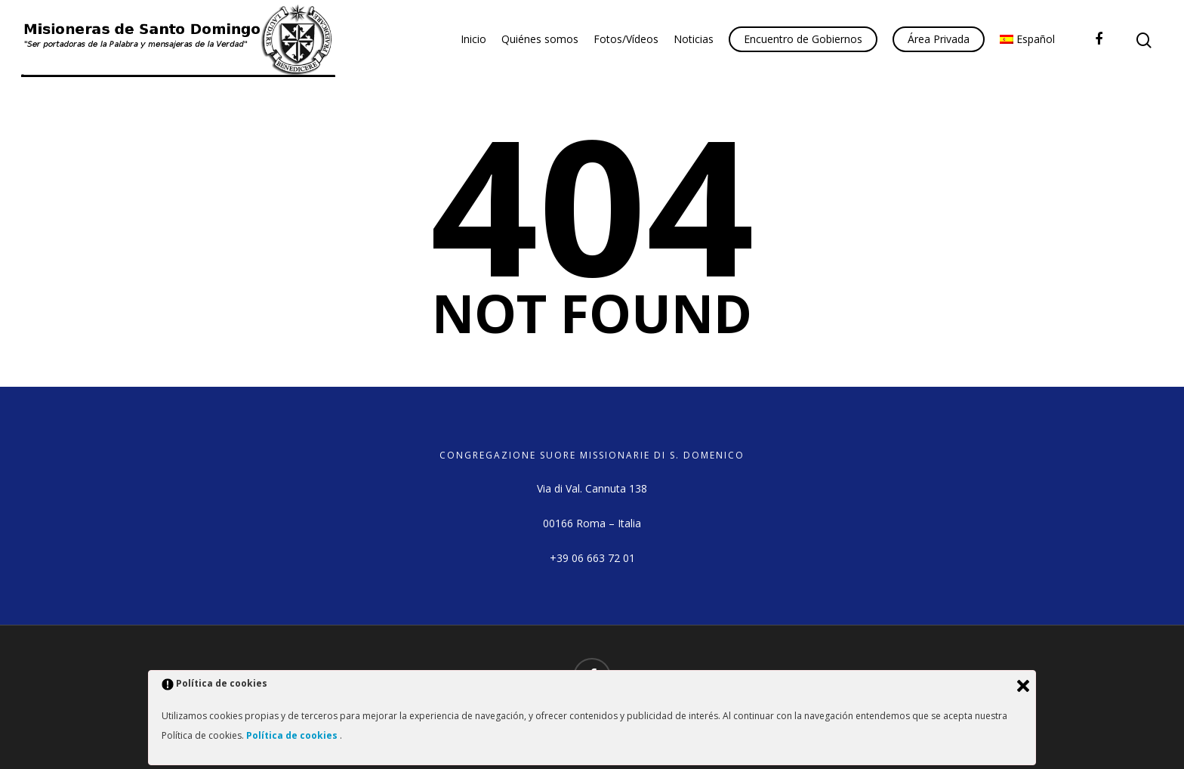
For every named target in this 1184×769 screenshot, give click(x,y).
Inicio (473, 39)
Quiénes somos (539, 39)
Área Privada (939, 39)
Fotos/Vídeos (626, 39)
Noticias (694, 39)
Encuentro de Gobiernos (803, 39)
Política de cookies (293, 735)
